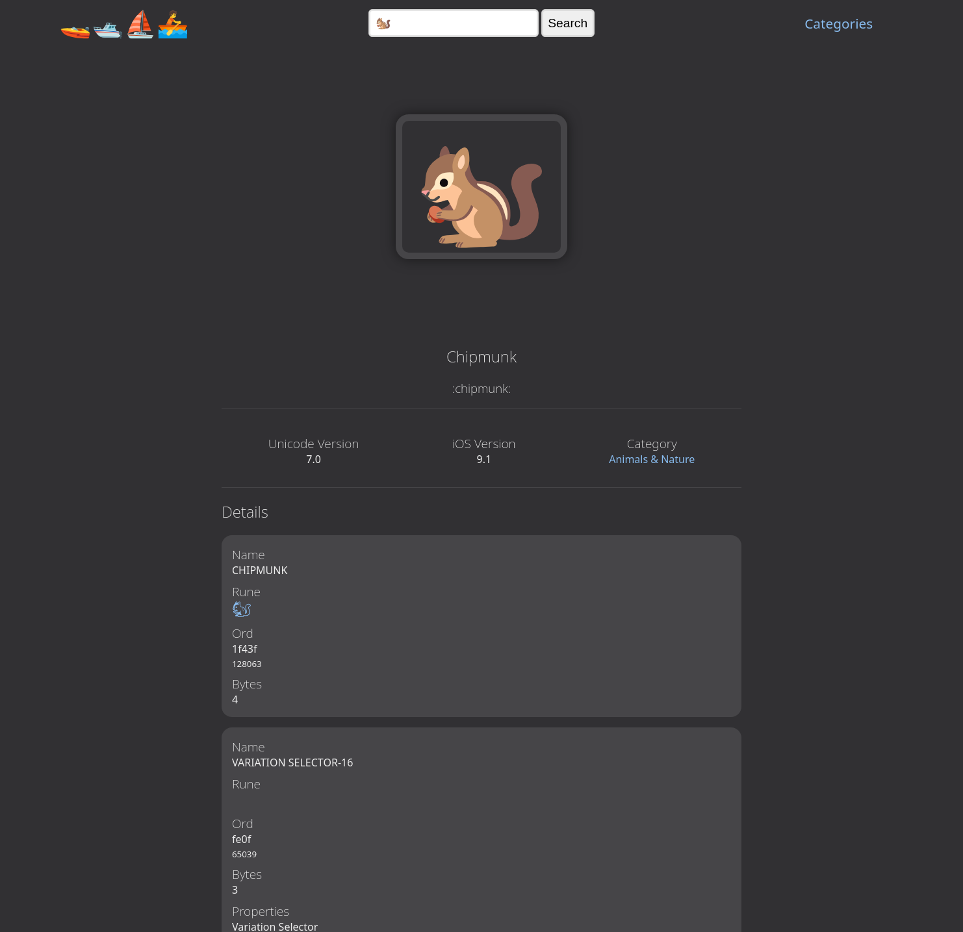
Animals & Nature (652, 459)
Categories (838, 23)
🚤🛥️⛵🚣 (124, 23)
